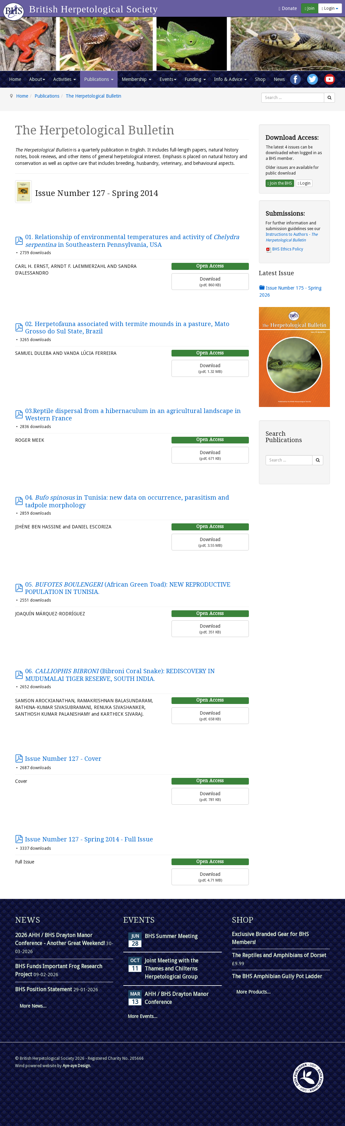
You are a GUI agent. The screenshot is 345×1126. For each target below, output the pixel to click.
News (279, 79)
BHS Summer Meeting (171, 936)
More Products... (253, 992)
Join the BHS (280, 183)
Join (309, 8)
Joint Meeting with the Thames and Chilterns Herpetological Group (171, 968)
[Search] (329, 98)
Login (330, 8)
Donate (288, 8)
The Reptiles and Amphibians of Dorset (279, 955)
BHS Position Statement (44, 989)
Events (168, 79)
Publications (99, 79)
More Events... (142, 1016)
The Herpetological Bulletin (93, 96)
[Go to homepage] (14, 8)
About (37, 79)
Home (15, 79)
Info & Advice (230, 79)
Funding (195, 79)
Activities (64, 79)
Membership (136, 79)
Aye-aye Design (76, 1065)
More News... (33, 1006)
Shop (260, 79)
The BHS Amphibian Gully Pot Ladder (277, 976)
